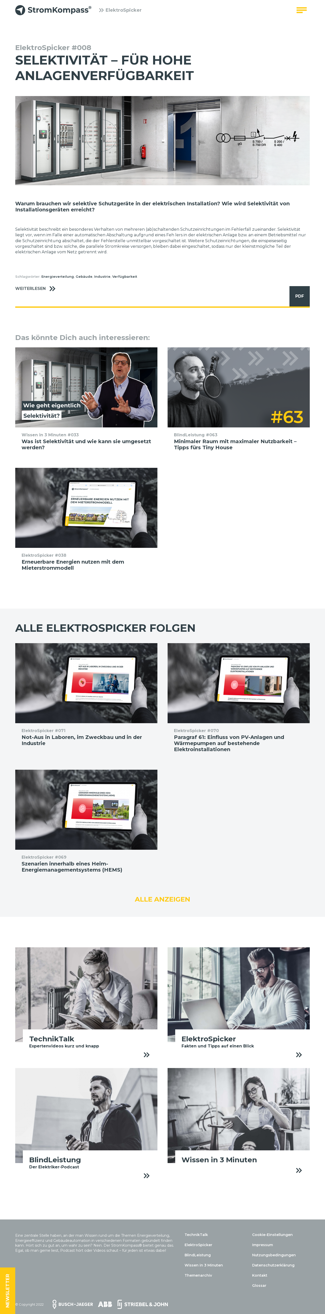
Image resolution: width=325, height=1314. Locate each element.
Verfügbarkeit (124, 276)
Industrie (102, 276)
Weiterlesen (38, 289)
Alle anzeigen (162, 899)
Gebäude (84, 276)
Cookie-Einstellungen (272, 1234)
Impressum (262, 1245)
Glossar (259, 1285)
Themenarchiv (198, 1275)
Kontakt (259, 1275)
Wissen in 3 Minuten (204, 1265)
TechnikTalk (196, 1234)
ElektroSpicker (120, 11)
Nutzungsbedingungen (274, 1255)
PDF (296, 296)
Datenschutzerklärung (273, 1265)
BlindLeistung (198, 1255)
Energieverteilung (57, 276)
